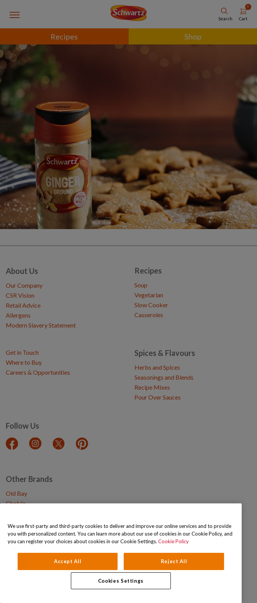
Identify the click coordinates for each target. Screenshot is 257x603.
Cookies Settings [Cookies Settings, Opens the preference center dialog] (121, 581)
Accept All (68, 561)
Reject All (174, 561)
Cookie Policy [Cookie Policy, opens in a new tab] (173, 541)
